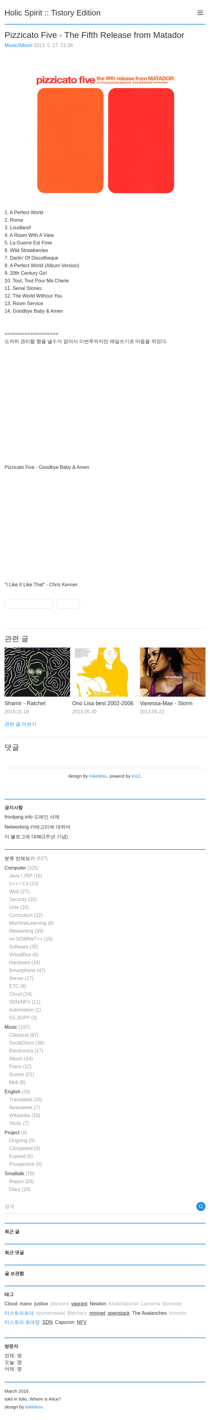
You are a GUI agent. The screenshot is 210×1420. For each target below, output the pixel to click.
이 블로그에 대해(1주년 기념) (36, 836)
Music (17, 1027)
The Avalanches (149, 1313)
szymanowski (50, 1313)
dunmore (172, 1303)
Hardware (24, 962)
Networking (26, 931)
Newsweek (24, 1107)
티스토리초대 (19, 1313)
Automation (25, 1009)
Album (21, 1058)
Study (19, 1123)
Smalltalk (19, 1173)
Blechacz (77, 1313)
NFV (81, 1322)
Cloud (20, 994)
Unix (19, 907)
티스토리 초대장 (22, 1322)
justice (41, 1303)
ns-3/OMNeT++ (30, 938)
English (17, 1091)
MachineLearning (31, 923)
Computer (22, 867)
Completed (24, 1148)
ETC (17, 986)
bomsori (177, 1313)
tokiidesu (98, 776)
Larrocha (150, 1303)
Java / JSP (25, 875)
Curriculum (25, 915)
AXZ (136, 776)
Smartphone (27, 970)
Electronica (26, 1050)
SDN (47, 1322)
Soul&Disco (26, 1042)
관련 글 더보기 (20, 724)
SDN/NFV (24, 1001)
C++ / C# (24, 883)
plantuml (59, 1303)
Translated (25, 1099)
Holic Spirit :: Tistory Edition (52, 12)
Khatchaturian (124, 1303)
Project (16, 1132)
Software (23, 946)
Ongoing (22, 1140)
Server (21, 978)
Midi (17, 1082)
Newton (98, 1303)
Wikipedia (24, 1115)
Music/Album (18, 45)
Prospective (25, 1164)
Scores (21, 1074)
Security (23, 899)
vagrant (79, 1303)
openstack (119, 1313)
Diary (19, 1189)
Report (21, 1181)
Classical (24, 1035)
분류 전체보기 (26, 858)
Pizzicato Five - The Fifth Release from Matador (94, 35)
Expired (21, 1156)
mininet (97, 1313)
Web (19, 891)
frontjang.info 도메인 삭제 (32, 816)
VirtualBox (24, 954)
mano (26, 1303)
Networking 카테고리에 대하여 (37, 826)
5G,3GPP (23, 1017)
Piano (20, 1066)
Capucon (64, 1322)
